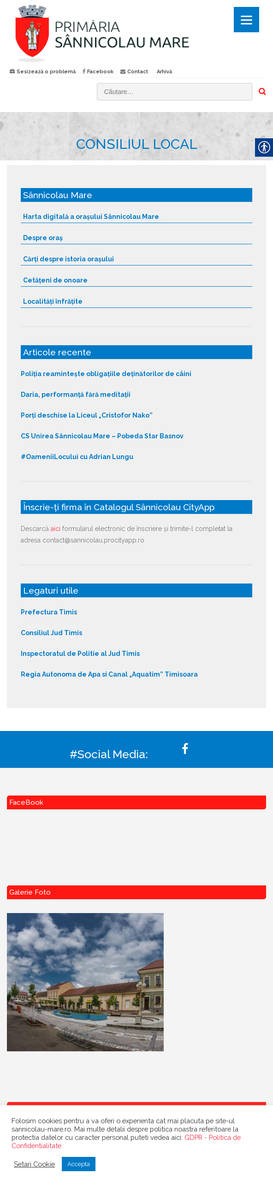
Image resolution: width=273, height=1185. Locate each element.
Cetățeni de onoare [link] (55, 280)
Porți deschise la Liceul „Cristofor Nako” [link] (87, 415)
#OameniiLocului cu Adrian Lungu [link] (77, 456)
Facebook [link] (100, 72)
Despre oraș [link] (43, 238)
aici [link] (55, 528)
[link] (136, 33)
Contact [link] (137, 72)
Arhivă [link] (164, 72)
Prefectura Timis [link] (49, 612)
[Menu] (246, 19)
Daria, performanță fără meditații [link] (76, 394)
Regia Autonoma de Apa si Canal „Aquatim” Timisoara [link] (109, 674)
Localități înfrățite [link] (53, 301)
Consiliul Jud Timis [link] (51, 633)
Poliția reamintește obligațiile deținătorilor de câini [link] (106, 373)
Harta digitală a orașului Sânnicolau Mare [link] (91, 216)
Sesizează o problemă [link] (46, 72)
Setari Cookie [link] (34, 1164)
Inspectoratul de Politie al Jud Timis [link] (80, 653)
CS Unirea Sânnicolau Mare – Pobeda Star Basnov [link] (102, 436)
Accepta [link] (78, 1164)
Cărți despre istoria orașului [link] (68, 259)
